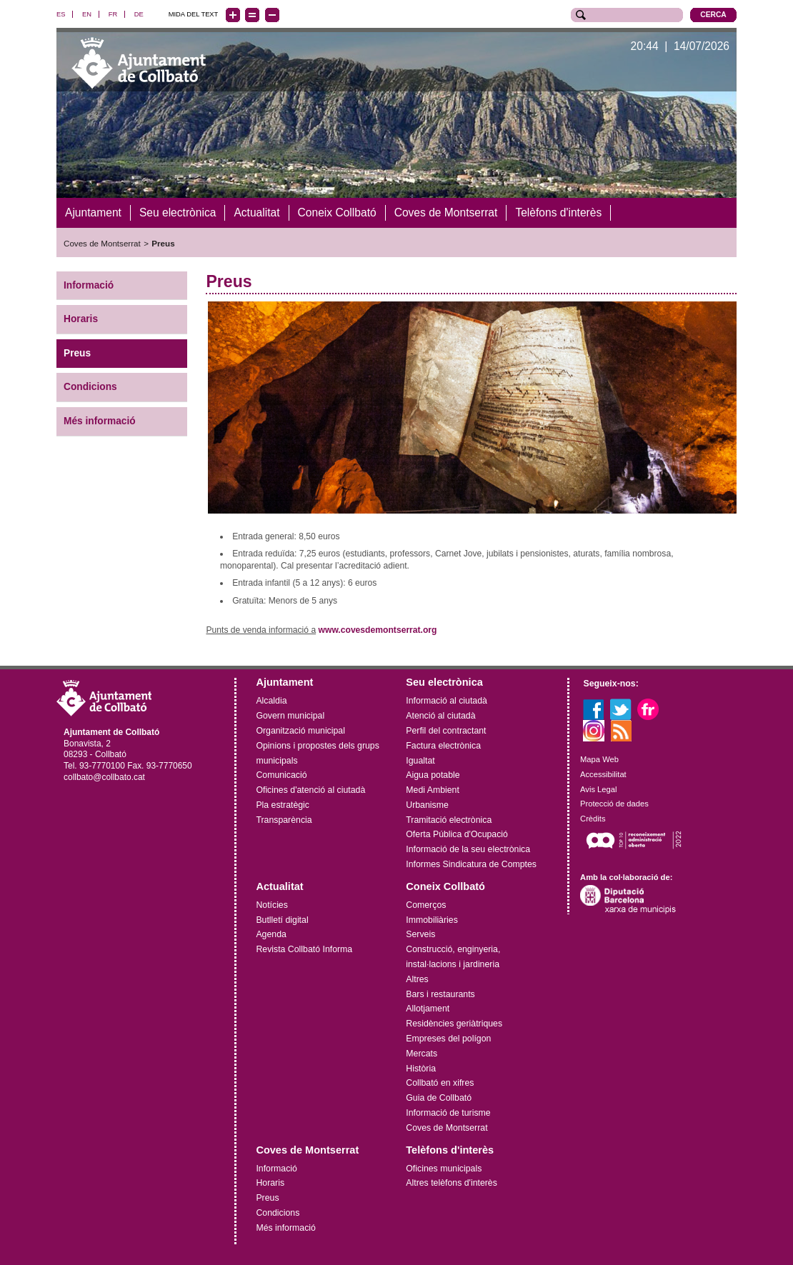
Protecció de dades (614, 803)
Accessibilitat (603, 774)
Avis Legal (598, 788)
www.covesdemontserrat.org (378, 630)
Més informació (100, 421)
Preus (162, 243)
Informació (89, 284)
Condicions (90, 386)
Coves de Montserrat (102, 243)
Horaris (81, 319)
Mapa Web (599, 759)
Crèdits (592, 818)
